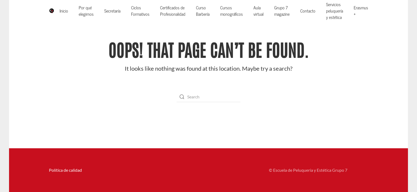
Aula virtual (258, 10)
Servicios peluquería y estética (334, 11)
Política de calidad (65, 170)
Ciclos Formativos (140, 10)
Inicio (64, 10)
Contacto (307, 10)
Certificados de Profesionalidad (172, 10)
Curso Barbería (203, 10)
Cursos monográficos (231, 10)
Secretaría (112, 10)
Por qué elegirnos (86, 10)
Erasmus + (361, 10)
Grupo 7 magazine (282, 10)
